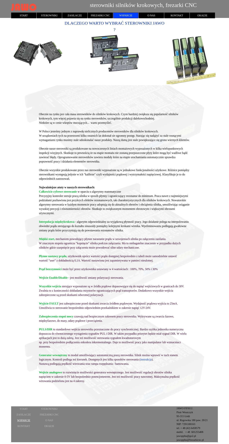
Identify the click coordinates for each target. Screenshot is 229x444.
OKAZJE (202, 15)
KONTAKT (177, 15)
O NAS (151, 15)
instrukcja (146, 359)
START (24, 15)
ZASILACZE (75, 15)
